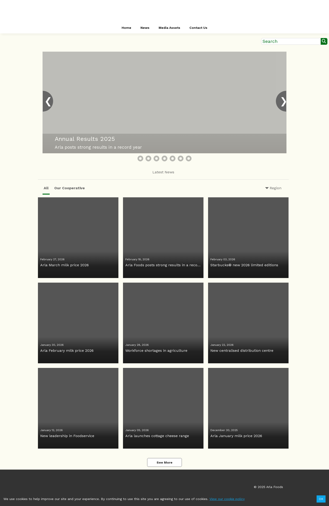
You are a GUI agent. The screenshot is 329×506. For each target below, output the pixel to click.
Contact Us (198, 28)
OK (321, 499)
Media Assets (169, 28)
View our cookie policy (227, 499)
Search (270, 41)
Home (126, 28)
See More (164, 462)
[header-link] (164, 11)
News (144, 28)
